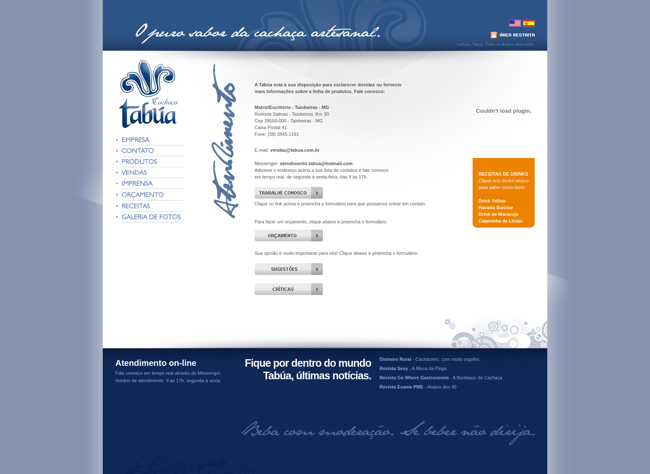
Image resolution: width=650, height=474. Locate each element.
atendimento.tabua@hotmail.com (316, 163)
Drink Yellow (492, 200)
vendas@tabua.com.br (295, 150)
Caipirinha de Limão (500, 220)
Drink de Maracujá (498, 214)
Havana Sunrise (495, 207)
